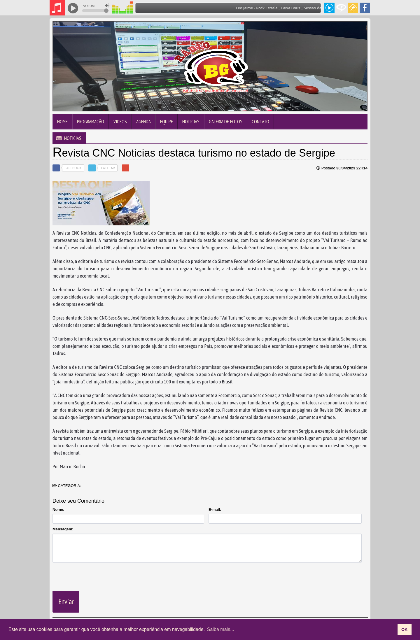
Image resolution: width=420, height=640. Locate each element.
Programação (90, 121)
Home (62, 121)
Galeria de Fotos (225, 121)
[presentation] (96, 575)
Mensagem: (63, 529)
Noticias (191, 121)
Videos (120, 121)
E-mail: (215, 509)
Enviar (66, 601)
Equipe (166, 121)
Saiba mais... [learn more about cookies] (220, 629)
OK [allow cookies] (404, 629)
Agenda (143, 121)
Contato (260, 121)
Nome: (58, 509)
